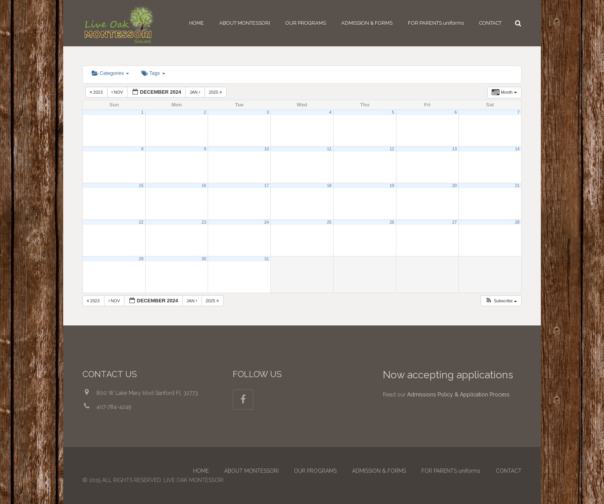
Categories (110, 73)
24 (266, 222)
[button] (501, 301)
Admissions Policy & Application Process (458, 394)
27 (454, 222)
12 (391, 149)
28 (517, 222)
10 (266, 149)
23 (203, 222)
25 (329, 222)
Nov (117, 92)
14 (517, 149)
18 (329, 185)
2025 (216, 92)
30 (203, 258)
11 (329, 149)
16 (203, 185)
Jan (195, 92)
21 (517, 185)
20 (454, 185)
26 (391, 222)
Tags (153, 73)
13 (454, 149)
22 (141, 222)
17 (266, 185)
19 (391, 185)
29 (141, 258)
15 (141, 185)
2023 (97, 92)
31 (266, 258)
